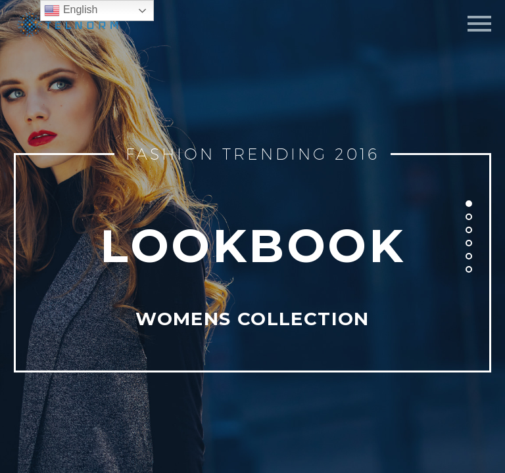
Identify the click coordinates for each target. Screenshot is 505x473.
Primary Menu (479, 24)
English (70, 10)
